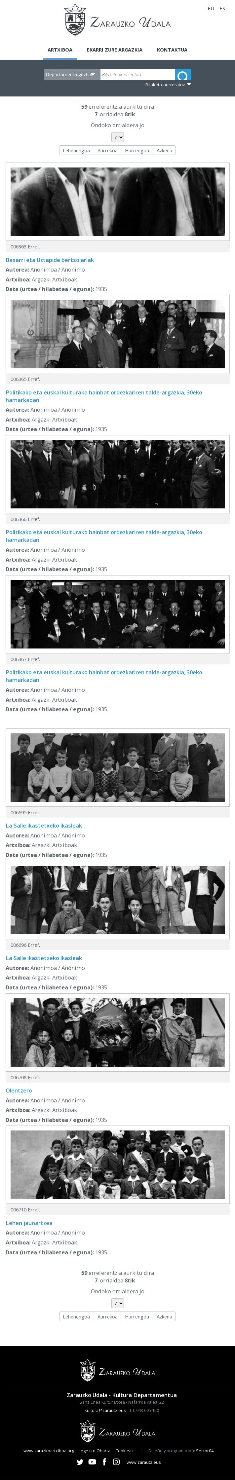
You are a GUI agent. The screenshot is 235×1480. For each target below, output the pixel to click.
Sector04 (205, 1451)
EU (211, 8)
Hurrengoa (137, 150)
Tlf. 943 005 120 (144, 1411)
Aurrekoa (108, 150)
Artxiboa (58, 49)
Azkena (164, 150)
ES (222, 8)
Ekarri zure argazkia (114, 49)
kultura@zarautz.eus (105, 1411)
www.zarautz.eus (144, 1462)
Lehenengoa (76, 150)
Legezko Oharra (94, 1451)
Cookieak (124, 1451)
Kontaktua (173, 49)
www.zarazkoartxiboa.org (48, 1451)
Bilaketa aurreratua (165, 85)
